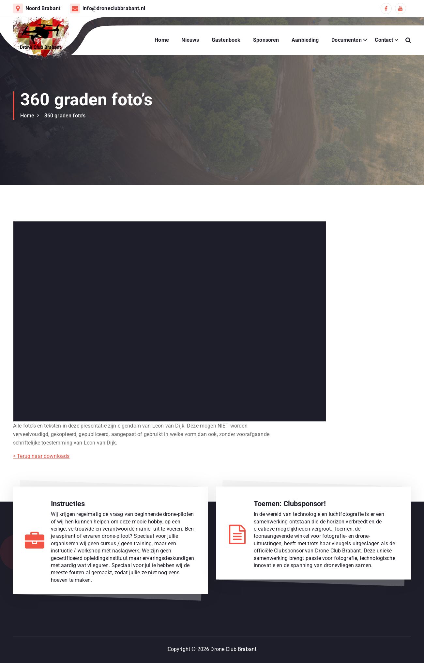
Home (162, 40)
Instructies (68, 503)
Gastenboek (226, 40)
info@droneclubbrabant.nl (114, 8)
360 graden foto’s (65, 116)
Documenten (346, 40)
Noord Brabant (42, 8)
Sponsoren (266, 40)
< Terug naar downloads (41, 456)
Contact (384, 40)
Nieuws (190, 40)
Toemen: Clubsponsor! (290, 503)
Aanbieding (305, 40)
